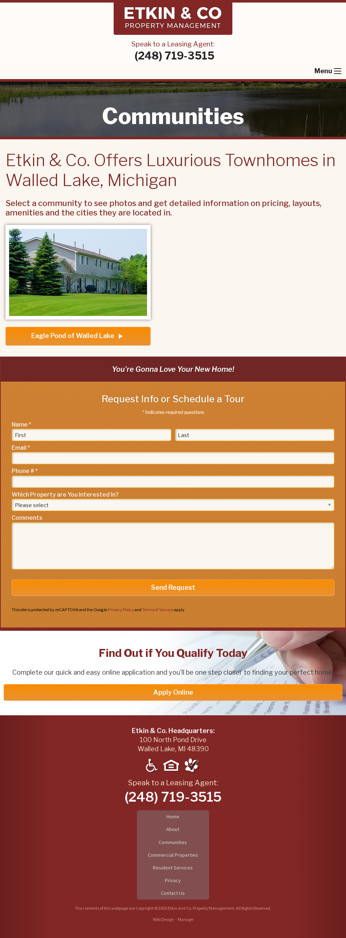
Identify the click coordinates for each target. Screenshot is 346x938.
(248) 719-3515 (175, 55)
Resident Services (173, 867)
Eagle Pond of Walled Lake (78, 336)
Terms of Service (157, 609)
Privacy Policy (121, 609)
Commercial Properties (173, 855)
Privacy (173, 880)
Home (172, 816)
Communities (173, 842)
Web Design (163, 919)
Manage (185, 919)
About (172, 829)
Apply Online (173, 692)
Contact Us (173, 893)
